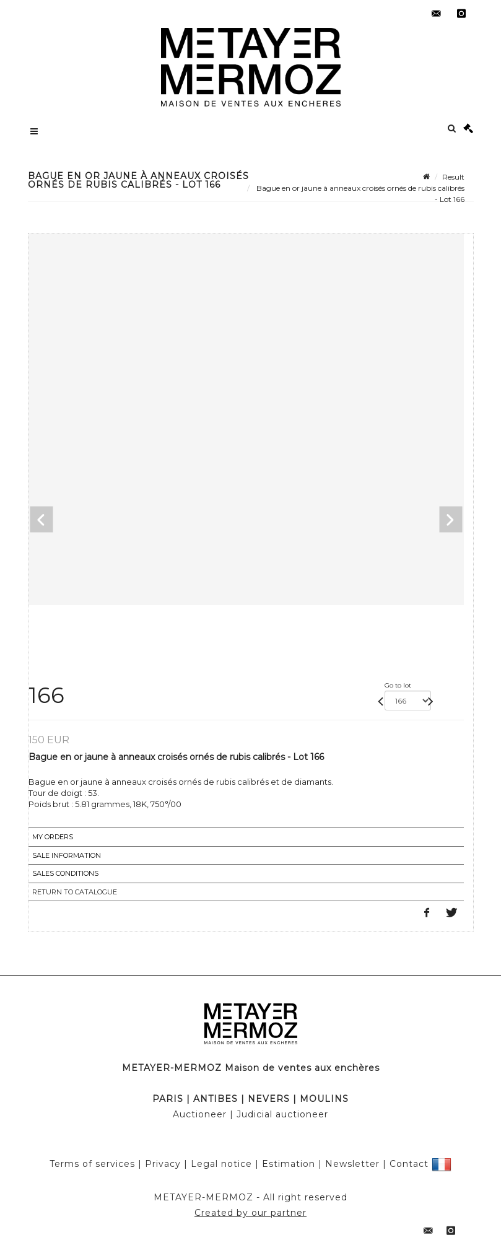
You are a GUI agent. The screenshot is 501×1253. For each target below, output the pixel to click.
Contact (409, 1163)
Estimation (288, 1163)
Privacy (163, 1163)
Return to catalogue (74, 892)
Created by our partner (250, 1212)
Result (453, 176)
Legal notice (221, 1163)
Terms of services (92, 1163)
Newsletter (352, 1163)
